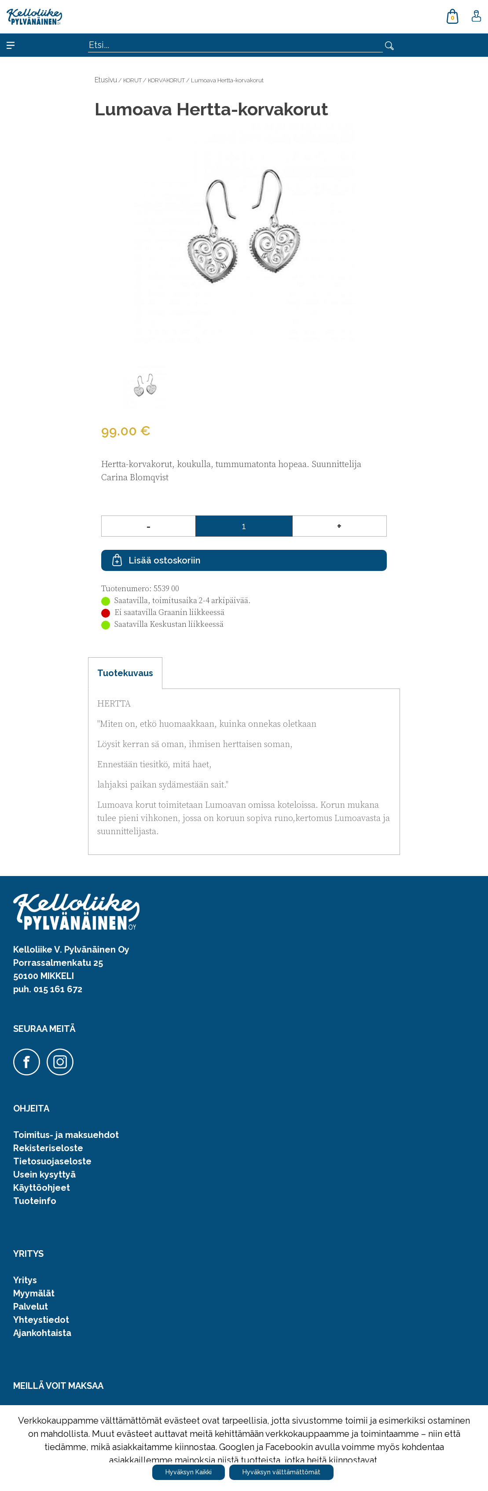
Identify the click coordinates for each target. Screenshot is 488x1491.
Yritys (25, 1280)
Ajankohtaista (42, 1333)
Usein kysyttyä (44, 1174)
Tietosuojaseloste (52, 1161)
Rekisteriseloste (48, 1148)
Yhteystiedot (41, 1319)
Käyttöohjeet (41, 1187)
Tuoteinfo (34, 1201)
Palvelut (30, 1306)
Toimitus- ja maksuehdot (66, 1135)
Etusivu (106, 80)
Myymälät (34, 1293)
